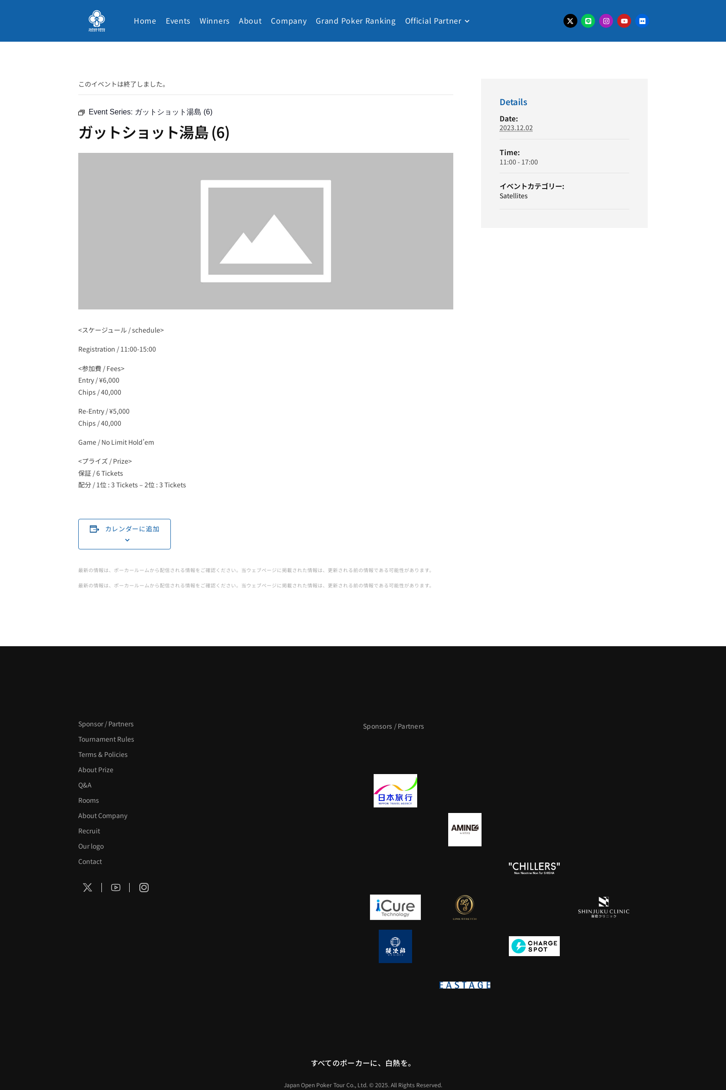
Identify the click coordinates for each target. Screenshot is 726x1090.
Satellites (514, 195)
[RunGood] (464, 868)
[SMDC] (603, 946)
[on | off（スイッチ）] (395, 985)
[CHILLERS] (534, 868)
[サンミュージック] (534, 751)
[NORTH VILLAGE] (464, 946)
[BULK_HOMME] (603, 868)
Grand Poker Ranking (355, 20)
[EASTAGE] (464, 985)
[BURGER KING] (395, 829)
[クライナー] (534, 829)
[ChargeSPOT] (534, 946)
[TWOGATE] (534, 790)
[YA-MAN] (603, 829)
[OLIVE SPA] (534, 907)
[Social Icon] (88, 887)
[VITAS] (464, 829)
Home (145, 20)
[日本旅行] (395, 790)
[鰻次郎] (395, 946)
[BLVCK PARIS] (464, 751)
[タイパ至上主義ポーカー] (603, 751)
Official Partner (433, 20)
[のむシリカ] (395, 868)
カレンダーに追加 (132, 528)
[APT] (395, 751)
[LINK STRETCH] (464, 907)
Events (178, 20)
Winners (215, 20)
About (250, 20)
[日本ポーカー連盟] (534, 985)
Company (289, 20)
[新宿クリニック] (603, 907)
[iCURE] (395, 907)
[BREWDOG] (603, 790)
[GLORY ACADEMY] (464, 790)
